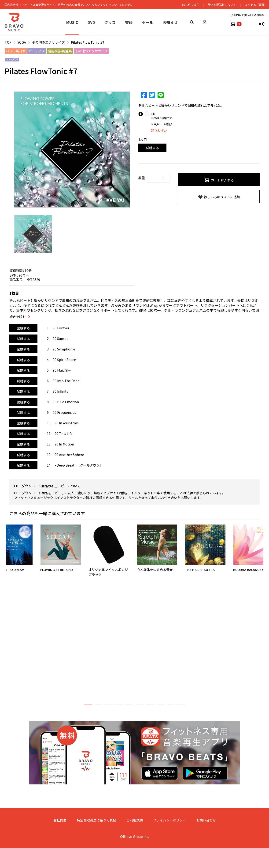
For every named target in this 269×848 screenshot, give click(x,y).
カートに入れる (219, 180)
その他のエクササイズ (48, 42)
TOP (8, 42)
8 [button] (160, 705)
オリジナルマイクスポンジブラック (108, 572)
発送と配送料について (222, 5)
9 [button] (170, 705)
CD (153, 114)
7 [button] (150, 705)
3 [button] (109, 705)
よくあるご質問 (254, 5)
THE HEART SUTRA (200, 569)
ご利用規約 (134, 820)
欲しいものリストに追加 (219, 197)
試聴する (152, 147)
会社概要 (59, 820)
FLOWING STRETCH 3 (56, 569)
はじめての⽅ (190, 5)
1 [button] (88, 705)
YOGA (22, 42)
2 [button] (98, 705)
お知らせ (169, 22)
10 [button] (181, 705)
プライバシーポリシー (169, 820)
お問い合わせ (206, 820)
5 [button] (129, 705)
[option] (72, 149)
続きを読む (17, 316)
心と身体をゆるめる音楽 (155, 569)
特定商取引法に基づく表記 (96, 820)
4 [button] (119, 705)
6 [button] (139, 705)
